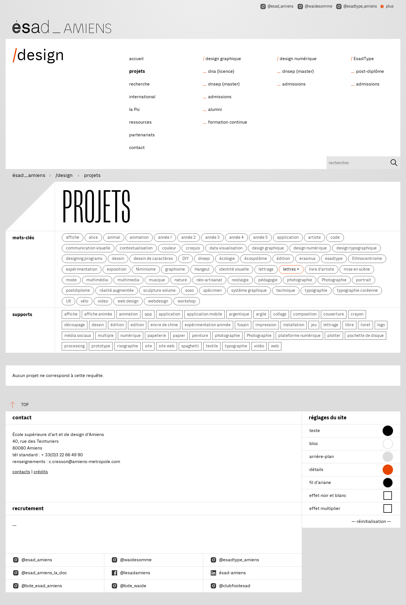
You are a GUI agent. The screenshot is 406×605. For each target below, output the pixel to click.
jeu (314, 324)
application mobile (204, 314)
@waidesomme (314, 6)
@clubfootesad (230, 585)
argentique (239, 314)
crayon (357, 314)
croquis (193, 248)
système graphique (249, 290)
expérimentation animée (208, 324)
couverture (333, 314)
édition (283, 258)
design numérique (298, 59)
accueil (136, 59)
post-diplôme (370, 71)
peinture (200, 335)
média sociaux (77, 335)
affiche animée (98, 314)
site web (167, 345)
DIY (185, 258)
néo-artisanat (209, 279)
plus (387, 7)
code (335, 237)
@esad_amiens (277, 6)
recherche (139, 84)
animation (139, 237)
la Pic (134, 109)
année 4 (236, 237)
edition (137, 324)
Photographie (334, 279)
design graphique (223, 59)
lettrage (266, 269)
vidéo (259, 345)
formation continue (227, 122)
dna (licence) (221, 71)
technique (285, 290)
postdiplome (78, 290)
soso (189, 290)
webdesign (158, 301)
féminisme (146, 269)
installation (293, 324)
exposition (116, 269)
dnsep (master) (224, 84)
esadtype (334, 258)
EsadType (364, 59)
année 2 (188, 237)
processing (74, 345)
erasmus (307, 258)
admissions (219, 97)
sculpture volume (159, 290)
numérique (130, 335)
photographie (299, 279)
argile (261, 314)
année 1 (165, 237)
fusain (243, 324)
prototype (100, 345)
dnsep (204, 258)
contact (137, 147)
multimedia (128, 279)
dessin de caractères (153, 258)
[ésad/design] (62, 26)
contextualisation (136, 248)
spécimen (212, 290)
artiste (314, 237)
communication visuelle (88, 248)
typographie (316, 290)
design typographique (356, 248)
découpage (74, 324)
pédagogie (267, 279)
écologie (227, 258)
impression (265, 324)
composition (305, 314)
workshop (187, 301)
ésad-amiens (228, 572)
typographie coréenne (357, 290)
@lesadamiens (130, 572)
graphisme (175, 269)
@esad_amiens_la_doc (39, 572)
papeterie (156, 335)
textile (212, 345)
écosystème (255, 258)
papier (179, 335)
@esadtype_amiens (356, 6)
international (142, 97)
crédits (41, 472)
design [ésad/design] (38, 55)
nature (181, 279)
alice (93, 237)
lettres (290, 269)
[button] (388, 431)
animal (113, 237)
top (17, 404)
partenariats (142, 135)
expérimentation (81, 269)
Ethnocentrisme (367, 258)
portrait (363, 279)
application (288, 237)
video (103, 301)
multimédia (97, 279)
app (148, 314)
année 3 (212, 237)
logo (381, 324)
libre (349, 324)
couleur (169, 248)
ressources (140, 122)
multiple (106, 335)
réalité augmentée (117, 290)
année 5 (260, 237)
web (275, 345)
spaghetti (190, 345)
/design (65, 175)
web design (128, 301)
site (148, 345)
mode (71, 279)
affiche (72, 237)
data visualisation (225, 248)
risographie (127, 345)
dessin (118, 258)
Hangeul (202, 269)
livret (365, 324)
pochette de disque (365, 335)
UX (68, 301)
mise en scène (357, 269)
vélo (84, 301)
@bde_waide (128, 585)
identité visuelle (234, 269)
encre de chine (164, 324)
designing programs (84, 258)
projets (137, 71)
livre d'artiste (321, 269)
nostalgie (240, 279)
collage (279, 314)
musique (157, 279)
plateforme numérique (299, 335)
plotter (334, 335)
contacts (21, 472)
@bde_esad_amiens (37, 585)
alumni (215, 109)
